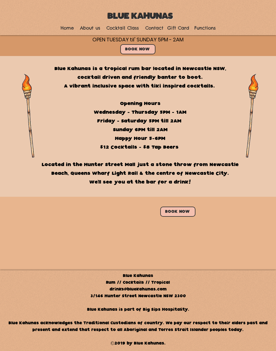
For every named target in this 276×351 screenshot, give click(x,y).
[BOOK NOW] (137, 49)
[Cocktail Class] (123, 28)
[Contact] (154, 28)
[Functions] (205, 28)
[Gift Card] (178, 28)
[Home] (67, 28)
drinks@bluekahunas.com (138, 289)
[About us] (90, 28)
